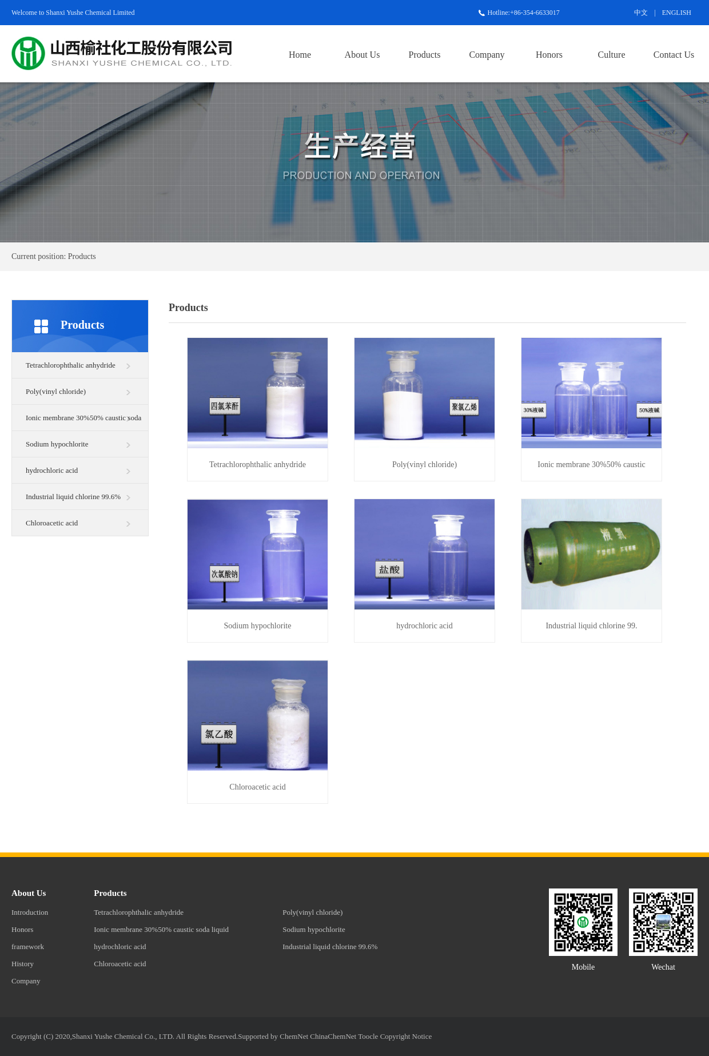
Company (486, 54)
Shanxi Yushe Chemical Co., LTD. (123, 1036)
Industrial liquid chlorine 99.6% (73, 496)
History (22, 963)
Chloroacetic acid (52, 523)
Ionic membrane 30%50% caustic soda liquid (83, 422)
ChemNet (294, 1036)
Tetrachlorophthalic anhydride (70, 365)
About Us (362, 54)
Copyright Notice (406, 1036)
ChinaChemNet (333, 1036)
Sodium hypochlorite (57, 444)
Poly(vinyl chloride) (56, 391)
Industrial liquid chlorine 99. (591, 625)
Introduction (29, 912)
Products (425, 54)
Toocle (368, 1036)
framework (27, 946)
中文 (641, 13)
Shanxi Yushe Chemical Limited (90, 13)
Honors (549, 54)
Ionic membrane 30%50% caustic (591, 464)
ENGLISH (676, 13)
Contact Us (674, 54)
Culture (612, 54)
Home (300, 54)
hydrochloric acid (52, 470)
